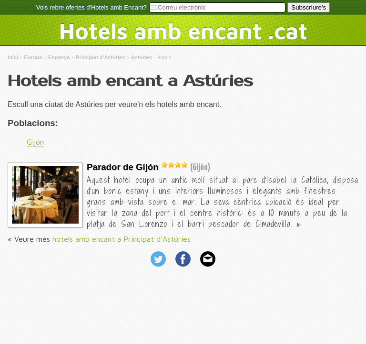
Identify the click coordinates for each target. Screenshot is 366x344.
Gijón (35, 142)
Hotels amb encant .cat (183, 30)
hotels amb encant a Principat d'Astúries (121, 239)
